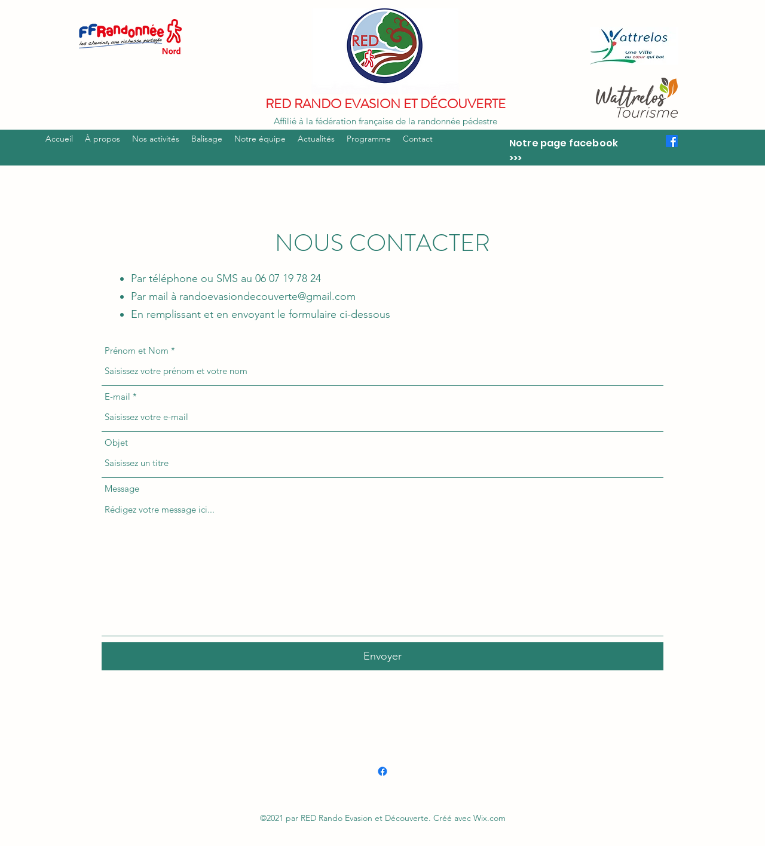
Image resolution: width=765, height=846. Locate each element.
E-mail (117, 396)
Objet (116, 442)
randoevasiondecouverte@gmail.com (267, 296)
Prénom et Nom (137, 350)
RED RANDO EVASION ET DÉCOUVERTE (385, 103)
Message (122, 488)
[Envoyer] (382, 656)
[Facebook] (672, 141)
